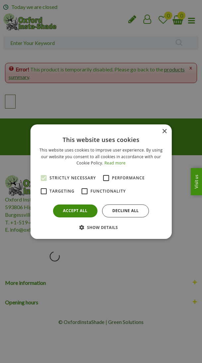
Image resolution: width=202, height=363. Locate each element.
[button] (101, 227)
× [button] (164, 131)
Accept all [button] (75, 210)
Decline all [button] (125, 210)
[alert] (101, 181)
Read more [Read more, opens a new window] (115, 163)
